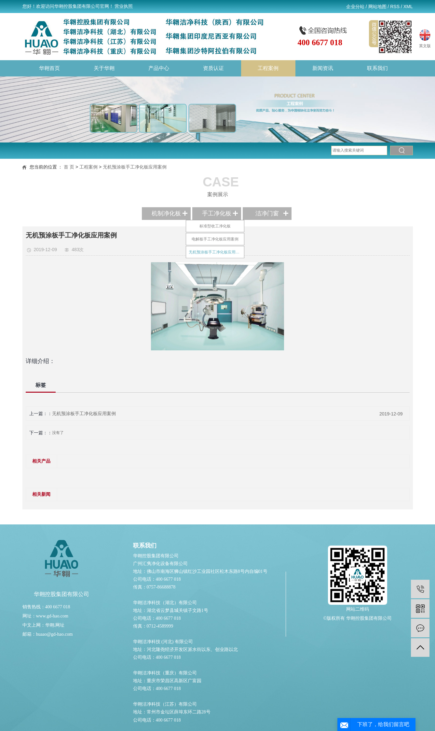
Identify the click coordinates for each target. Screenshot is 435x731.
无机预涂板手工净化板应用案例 (135, 166)
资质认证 (213, 68)
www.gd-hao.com (52, 616)
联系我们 (377, 68)
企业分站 (355, 6)
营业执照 (124, 6)
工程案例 (268, 68)
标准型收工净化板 (215, 226)
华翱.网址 (55, 625)
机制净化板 (166, 213)
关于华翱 (104, 68)
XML (408, 6)
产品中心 (158, 68)
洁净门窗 (267, 213)
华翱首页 (49, 68)
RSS (395, 6)
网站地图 (377, 6)
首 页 (69, 166)
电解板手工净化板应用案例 (215, 239)
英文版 (425, 37)
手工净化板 (216, 213)
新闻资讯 (322, 68)
